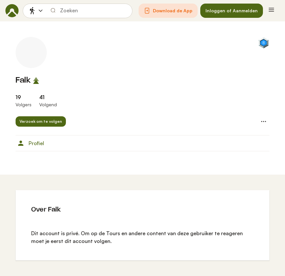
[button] (168, 11)
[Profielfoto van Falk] (31, 52)
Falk (23, 80)
